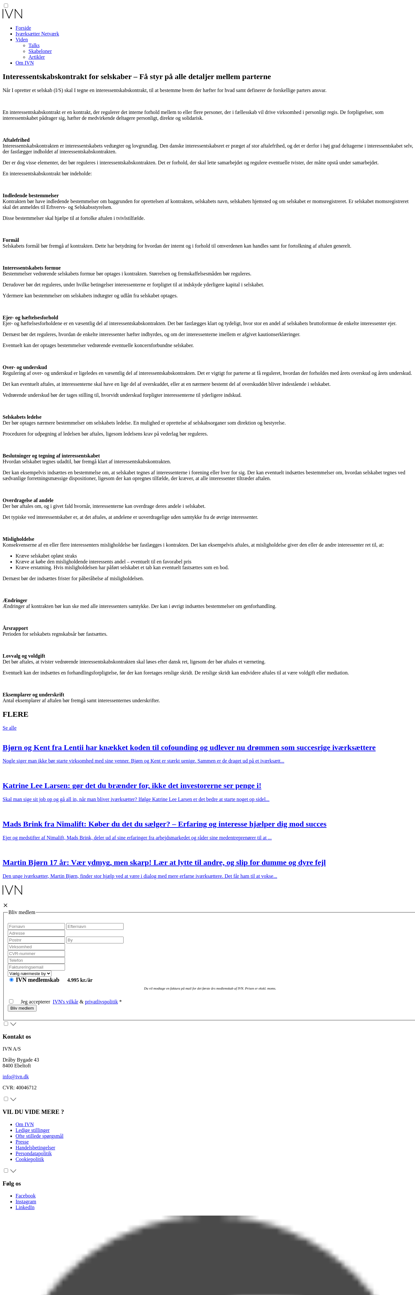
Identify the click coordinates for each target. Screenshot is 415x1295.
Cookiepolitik (30, 1159)
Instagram (26, 1201)
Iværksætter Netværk (37, 33)
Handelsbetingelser (35, 1147)
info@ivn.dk (16, 1076)
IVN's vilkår (65, 1001)
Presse (22, 1142)
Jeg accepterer (31, 1001)
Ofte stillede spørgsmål (39, 1136)
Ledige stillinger (32, 1130)
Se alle (9, 728)
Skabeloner (40, 51)
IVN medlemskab (38, 980)
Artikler (36, 57)
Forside (23, 28)
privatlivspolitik (101, 1001)
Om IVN (25, 63)
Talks (33, 45)
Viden (22, 39)
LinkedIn (25, 1207)
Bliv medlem (22, 1008)
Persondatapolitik (34, 1153)
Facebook (26, 1195)
